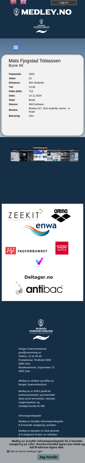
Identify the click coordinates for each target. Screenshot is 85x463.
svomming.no (40, 147)
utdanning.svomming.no (56, 150)
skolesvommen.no (65, 150)
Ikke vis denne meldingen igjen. (26, 451)
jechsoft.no (23, 150)
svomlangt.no (48, 150)
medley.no (15, 150)
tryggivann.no (73, 150)
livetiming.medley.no (32, 150)
